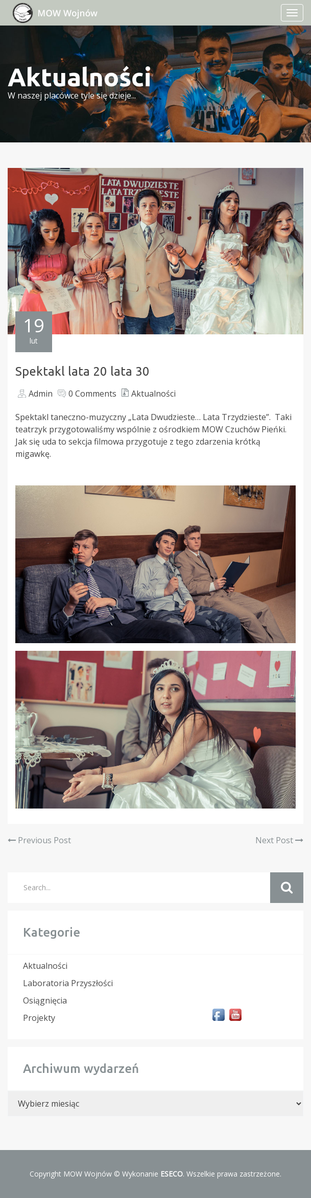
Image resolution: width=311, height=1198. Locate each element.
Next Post (279, 840)
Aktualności (153, 393)
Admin (41, 393)
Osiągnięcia (45, 1000)
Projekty (39, 1017)
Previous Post (39, 840)
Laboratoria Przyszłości (68, 983)
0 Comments (92, 393)
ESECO (171, 1174)
